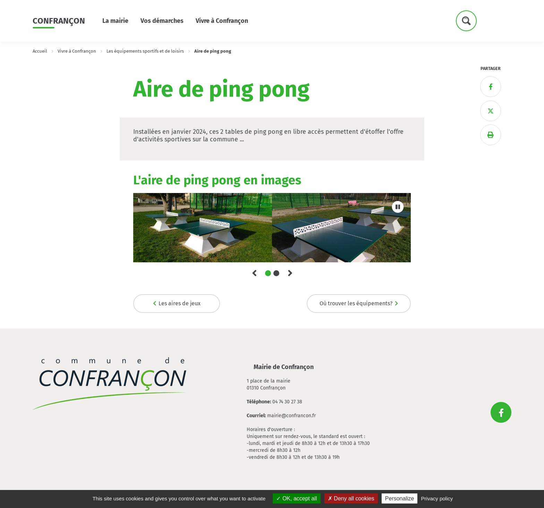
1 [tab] (268, 273)
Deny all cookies (351, 498)
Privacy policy (437, 498)
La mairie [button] (115, 21)
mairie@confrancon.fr (291, 416)
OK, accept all (296, 498)
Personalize (399, 498)
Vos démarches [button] (162, 21)
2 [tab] (276, 273)
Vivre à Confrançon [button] (222, 21)
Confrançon (59, 21)
